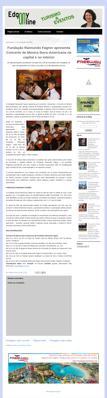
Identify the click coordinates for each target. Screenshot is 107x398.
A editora (28, 32)
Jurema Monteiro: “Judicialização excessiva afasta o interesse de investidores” (94, 185)
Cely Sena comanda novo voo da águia (94, 205)
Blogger (58, 391)
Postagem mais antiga (61, 340)
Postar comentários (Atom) (21, 345)
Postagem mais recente (17, 340)
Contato (59, 32)
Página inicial (13, 32)
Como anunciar (44, 32)
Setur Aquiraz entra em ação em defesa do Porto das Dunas (94, 165)
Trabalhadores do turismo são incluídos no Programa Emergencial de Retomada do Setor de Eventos (89, 144)
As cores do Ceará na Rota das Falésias (94, 225)
